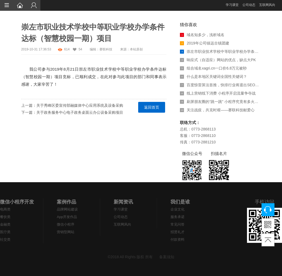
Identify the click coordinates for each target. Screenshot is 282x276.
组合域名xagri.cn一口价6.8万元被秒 (213, 68)
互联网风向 (267, 5)
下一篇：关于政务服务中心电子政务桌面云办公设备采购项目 (72, 112)
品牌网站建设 (67, 209)
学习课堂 (232, 5)
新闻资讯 (123, 202)
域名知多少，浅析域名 (202, 35)
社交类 (5, 239)
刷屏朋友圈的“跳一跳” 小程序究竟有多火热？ (220, 101)
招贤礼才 (177, 232)
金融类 (5, 224)
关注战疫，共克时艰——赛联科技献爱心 (217, 110)
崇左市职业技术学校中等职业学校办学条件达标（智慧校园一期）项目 (220, 51)
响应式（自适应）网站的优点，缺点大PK (218, 60)
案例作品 (66, 202)
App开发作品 (67, 217)
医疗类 (5, 232)
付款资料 (177, 239)
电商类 (5, 209)
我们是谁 (180, 202)
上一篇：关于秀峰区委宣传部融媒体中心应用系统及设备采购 (72, 105)
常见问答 (177, 224)
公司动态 (248, 5)
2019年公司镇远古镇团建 (204, 43)
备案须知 (166, 257)
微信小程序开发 (17, 202)
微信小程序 (65, 224)
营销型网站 (65, 232)
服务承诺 (177, 217)
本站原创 (136, 49)
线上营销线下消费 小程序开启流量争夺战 (218, 93)
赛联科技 (105, 49)
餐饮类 (5, 217)
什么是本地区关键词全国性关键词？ (213, 76)
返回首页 (151, 107)
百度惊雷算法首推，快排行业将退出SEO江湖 (220, 85)
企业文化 (177, 209)
